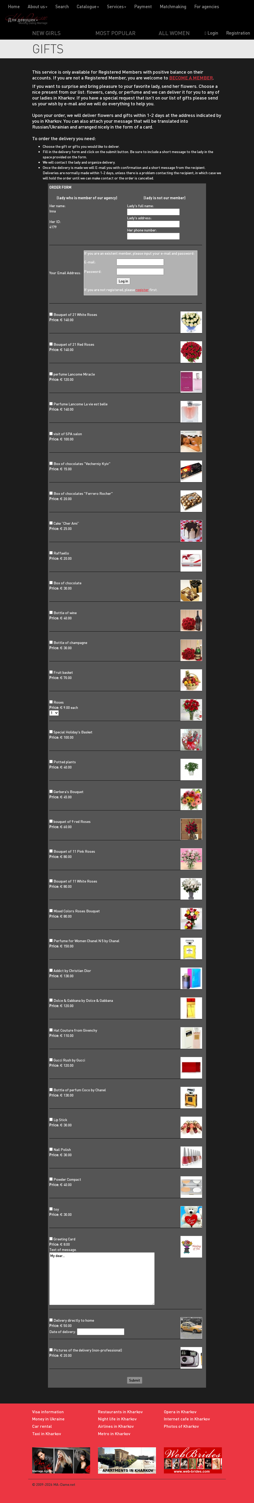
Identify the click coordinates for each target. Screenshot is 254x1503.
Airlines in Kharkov (116, 1426)
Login (211, 33)
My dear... (102, 1278)
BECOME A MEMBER (191, 77)
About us (37, 6)
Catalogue (88, 6)
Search (62, 6)
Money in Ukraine (48, 1418)
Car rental (42, 1426)
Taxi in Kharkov (46, 1433)
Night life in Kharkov (117, 1418)
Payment (143, 6)
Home (14, 6)
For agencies (206, 6)
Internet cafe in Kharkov (187, 1418)
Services (116, 6)
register (142, 289)
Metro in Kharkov (114, 1433)
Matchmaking (173, 6)
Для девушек (23, 19)
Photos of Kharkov (181, 1426)
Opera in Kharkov (180, 1411)
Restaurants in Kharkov (120, 1411)
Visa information (48, 1411)
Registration (238, 33)
